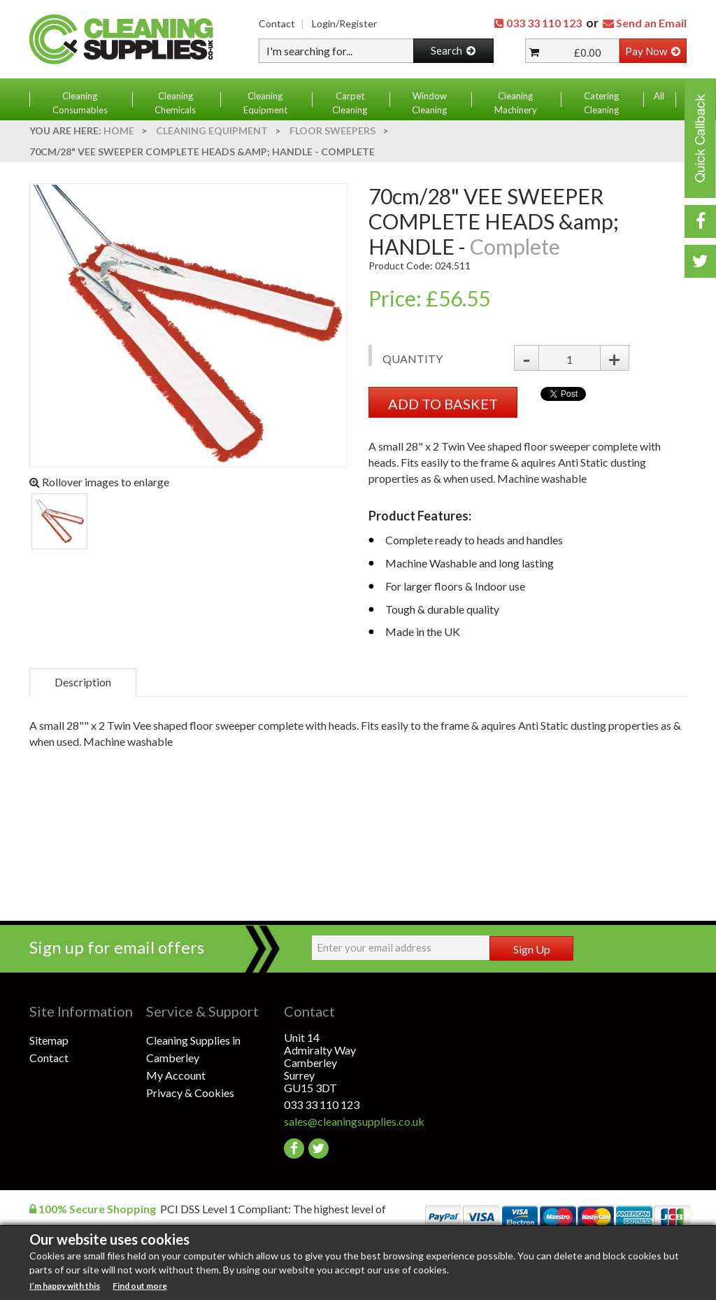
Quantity (412, 358)
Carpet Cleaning (349, 102)
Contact (277, 23)
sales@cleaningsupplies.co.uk (342, 1121)
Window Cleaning (429, 102)
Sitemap (49, 1040)
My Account (176, 1075)
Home (118, 130)
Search (453, 50)
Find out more (140, 1285)
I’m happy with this (64, 1285)
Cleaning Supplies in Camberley (193, 1048)
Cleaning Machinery (515, 102)
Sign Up (531, 949)
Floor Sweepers (332, 130)
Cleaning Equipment (265, 102)
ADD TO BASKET (443, 403)
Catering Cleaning (601, 102)
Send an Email (651, 22)
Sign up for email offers (116, 947)
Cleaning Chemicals (175, 102)
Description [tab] (83, 681)
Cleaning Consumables (80, 102)
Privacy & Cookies (190, 1092)
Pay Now (652, 51)
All (659, 95)
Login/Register (344, 23)
